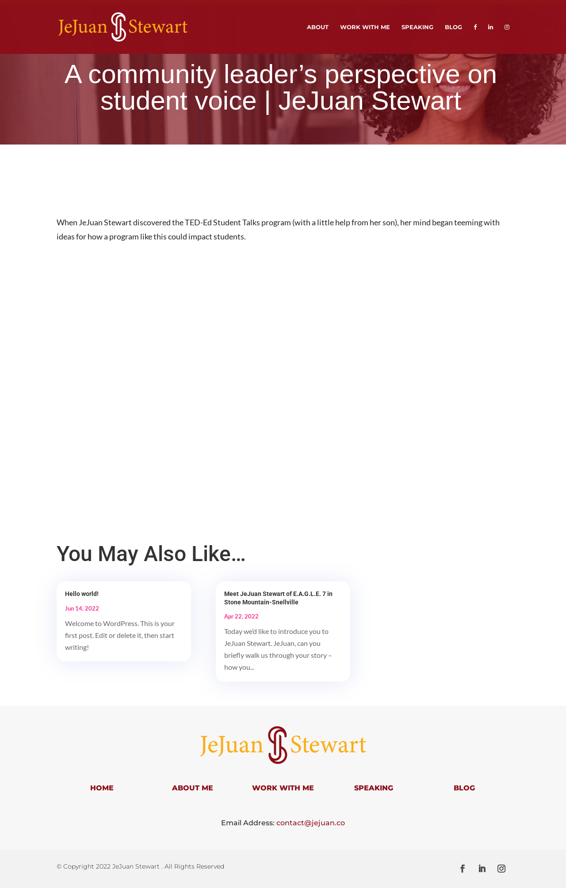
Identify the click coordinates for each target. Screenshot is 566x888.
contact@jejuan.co (310, 823)
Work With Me (365, 27)
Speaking (417, 27)
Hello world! (82, 593)
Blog (453, 27)
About (318, 27)
